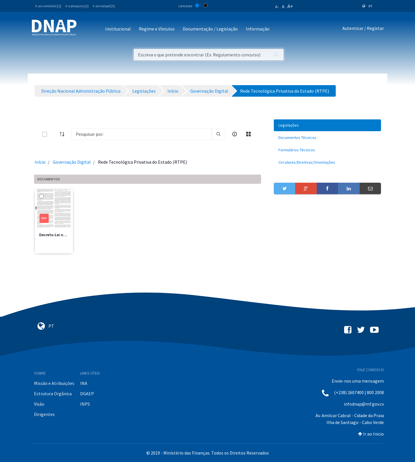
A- (277, 6)
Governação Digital (72, 162)
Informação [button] (257, 29)
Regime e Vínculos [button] (157, 29)
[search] (218, 134)
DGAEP (87, 393)
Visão (39, 404)
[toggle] (54, 134)
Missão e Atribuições (54, 383)
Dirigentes (44, 414)
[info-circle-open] (234, 134)
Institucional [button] (118, 29)
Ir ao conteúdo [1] (48, 6)
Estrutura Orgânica (53, 393)
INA (83, 383)
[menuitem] (327, 125)
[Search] (141, 134)
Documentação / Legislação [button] (210, 29)
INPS (85, 404)
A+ (290, 6)
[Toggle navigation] (85, 29)
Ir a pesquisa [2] (76, 6)
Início (40, 162)
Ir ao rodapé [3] (104, 6)
